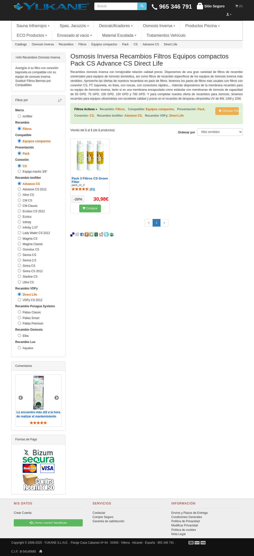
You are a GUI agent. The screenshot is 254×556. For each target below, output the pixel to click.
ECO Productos (32, 35)
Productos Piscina (202, 25)
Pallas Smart (28, 318)
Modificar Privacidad (184, 525)
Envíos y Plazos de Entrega (189, 513)
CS (22, 166)
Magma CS (27, 238)
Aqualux (25, 348)
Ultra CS (26, 282)
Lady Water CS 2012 (34, 233)
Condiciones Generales (186, 517)
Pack (24, 153)
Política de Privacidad (185, 521)
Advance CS (29, 184)
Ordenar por (186, 132)
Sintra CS (26, 266)
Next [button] (56, 397)
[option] (38, 401)
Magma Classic (30, 244)
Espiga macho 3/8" (32, 171)
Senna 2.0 (27, 260)
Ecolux (25, 216)
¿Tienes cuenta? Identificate (48, 522)
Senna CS (27, 255)
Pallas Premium (30, 323)
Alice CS (26, 195)
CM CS (25, 200)
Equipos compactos (34, 141)
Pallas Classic (29, 312)
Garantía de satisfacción (108, 521)
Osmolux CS (28, 249)
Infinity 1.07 (28, 227)
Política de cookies (183, 530)
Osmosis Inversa (159, 25)
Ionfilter (25, 116)
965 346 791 (172, 6)
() (83, 189)
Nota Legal (178, 534)
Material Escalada (119, 35)
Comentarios (23, 366)
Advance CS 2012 (32, 189)
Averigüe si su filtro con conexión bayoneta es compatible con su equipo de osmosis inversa (36, 72)
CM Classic (28, 206)
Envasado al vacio (74, 35)
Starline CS (28, 276)
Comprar (90, 208)
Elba (23, 336)
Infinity (24, 222)
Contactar (99, 513)
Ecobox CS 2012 (31, 211)
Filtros (25, 129)
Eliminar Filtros (229, 111)
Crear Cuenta (23, 513)
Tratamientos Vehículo (166, 35)
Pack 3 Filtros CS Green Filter (90, 180)
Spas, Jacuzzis (74, 25)
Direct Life (27, 294)
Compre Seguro (103, 517)
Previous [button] (20, 397)
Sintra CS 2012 (30, 271)
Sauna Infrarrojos (33, 25)
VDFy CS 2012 (30, 300)
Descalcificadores (116, 25)
